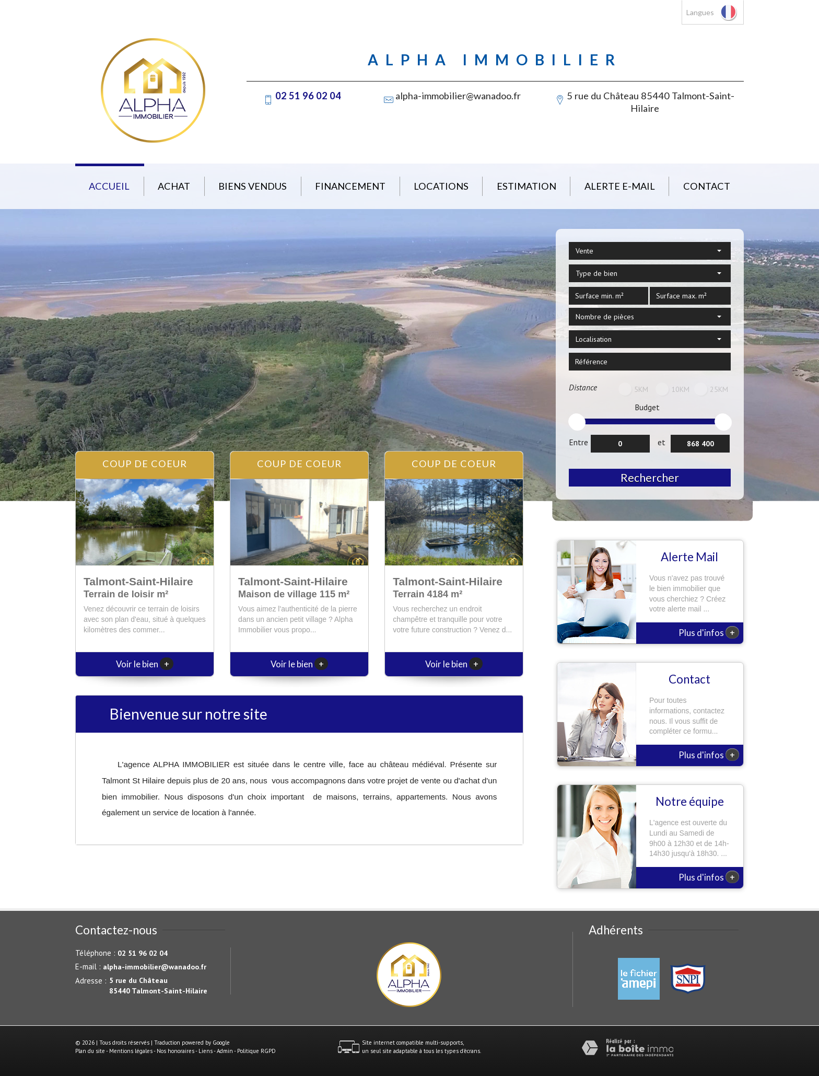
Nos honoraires (175, 1051)
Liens (205, 1051)
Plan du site (90, 1051)
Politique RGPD (256, 1051)
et (661, 442)
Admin (225, 1051)
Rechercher (650, 477)
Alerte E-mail (619, 186)
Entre (578, 442)
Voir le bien (144, 663)
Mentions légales (131, 1051)
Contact (706, 186)
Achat (174, 186)
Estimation (526, 186)
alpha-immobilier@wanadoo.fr (458, 95)
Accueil (109, 186)
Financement (350, 186)
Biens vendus (252, 186)
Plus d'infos (708, 632)
